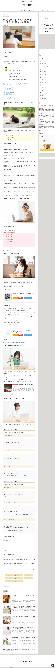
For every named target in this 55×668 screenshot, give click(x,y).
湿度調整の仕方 (8, 93)
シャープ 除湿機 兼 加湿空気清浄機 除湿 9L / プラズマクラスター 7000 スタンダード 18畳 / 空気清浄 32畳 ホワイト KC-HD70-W (23, 330)
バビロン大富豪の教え (17, 73)
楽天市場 (20, 297)
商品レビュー (49, 10)
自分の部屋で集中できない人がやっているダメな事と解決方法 (17, 647)
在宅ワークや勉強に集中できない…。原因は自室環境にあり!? (14, 342)
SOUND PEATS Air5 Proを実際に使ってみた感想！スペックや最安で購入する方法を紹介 (46, 122)
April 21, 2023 (15, 444)
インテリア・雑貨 (40, 10)
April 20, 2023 (23, 475)
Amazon (15, 297)
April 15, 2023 (25, 514)
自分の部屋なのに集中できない (9, 94)
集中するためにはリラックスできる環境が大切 (12, 90)
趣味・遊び (23, 10)
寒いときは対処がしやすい (10, 89)
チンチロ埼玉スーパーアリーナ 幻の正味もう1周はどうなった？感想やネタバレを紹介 (46, 111)
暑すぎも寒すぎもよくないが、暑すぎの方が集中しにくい (14, 84)
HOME (6, 10)
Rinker (16, 295)
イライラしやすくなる (9, 87)
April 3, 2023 (14, 496)
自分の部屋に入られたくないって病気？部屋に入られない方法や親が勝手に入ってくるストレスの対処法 (46, 127)
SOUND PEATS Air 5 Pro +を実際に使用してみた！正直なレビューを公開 (46, 106)
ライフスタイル (14, 10)
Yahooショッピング (28, 297)
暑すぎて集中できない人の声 (10, 97)
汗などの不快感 (8, 88)
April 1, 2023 (19, 530)
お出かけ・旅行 (31, 10)
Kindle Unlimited (14, 71)
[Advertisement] (47, 41)
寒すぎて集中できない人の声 (10, 98)
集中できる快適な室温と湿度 (9, 92)
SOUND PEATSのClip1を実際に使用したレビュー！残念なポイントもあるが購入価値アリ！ (46, 116)
